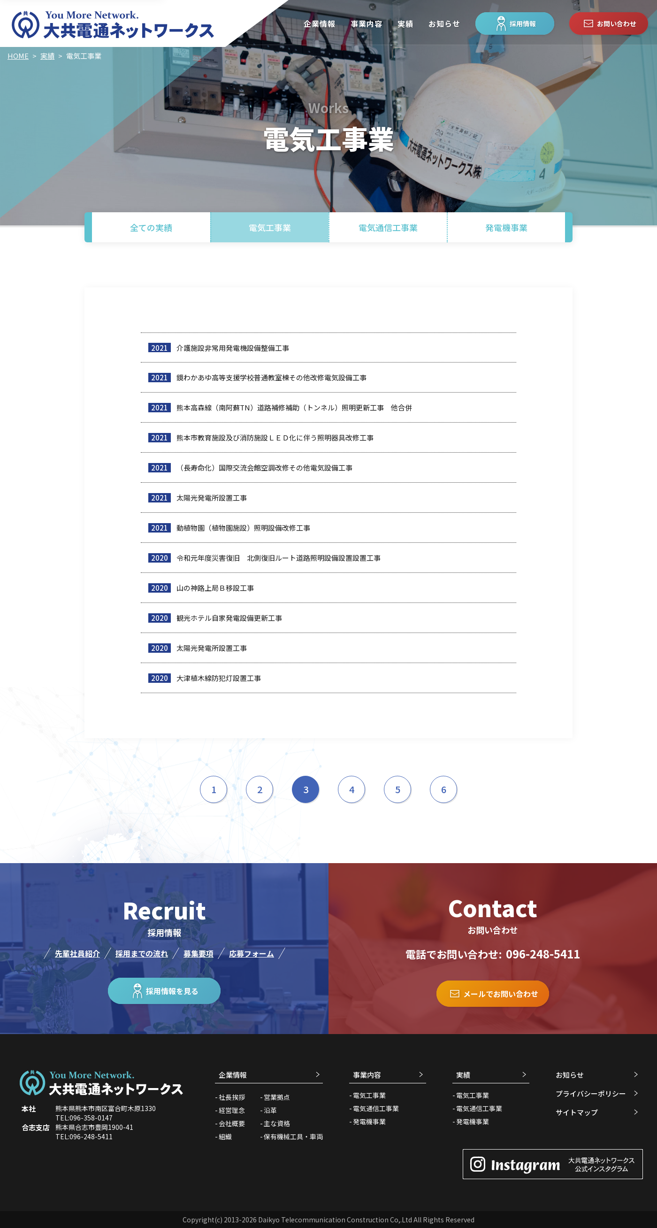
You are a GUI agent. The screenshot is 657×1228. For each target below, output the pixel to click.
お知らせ (444, 23)
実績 (405, 23)
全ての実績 (151, 227)
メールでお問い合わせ (492, 993)
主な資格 (277, 1123)
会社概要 (232, 1123)
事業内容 (366, 23)
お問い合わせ (608, 23)
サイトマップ (577, 1112)
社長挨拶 (232, 1097)
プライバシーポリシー (591, 1093)
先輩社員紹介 (77, 953)
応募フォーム (251, 953)
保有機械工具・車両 (293, 1136)
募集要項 (198, 953)
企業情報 (320, 23)
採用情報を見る (164, 991)
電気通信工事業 (388, 227)
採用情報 (515, 23)
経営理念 (232, 1110)
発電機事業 (506, 227)
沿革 (270, 1110)
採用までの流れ (141, 953)
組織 (225, 1136)
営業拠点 (277, 1097)
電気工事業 (270, 227)
